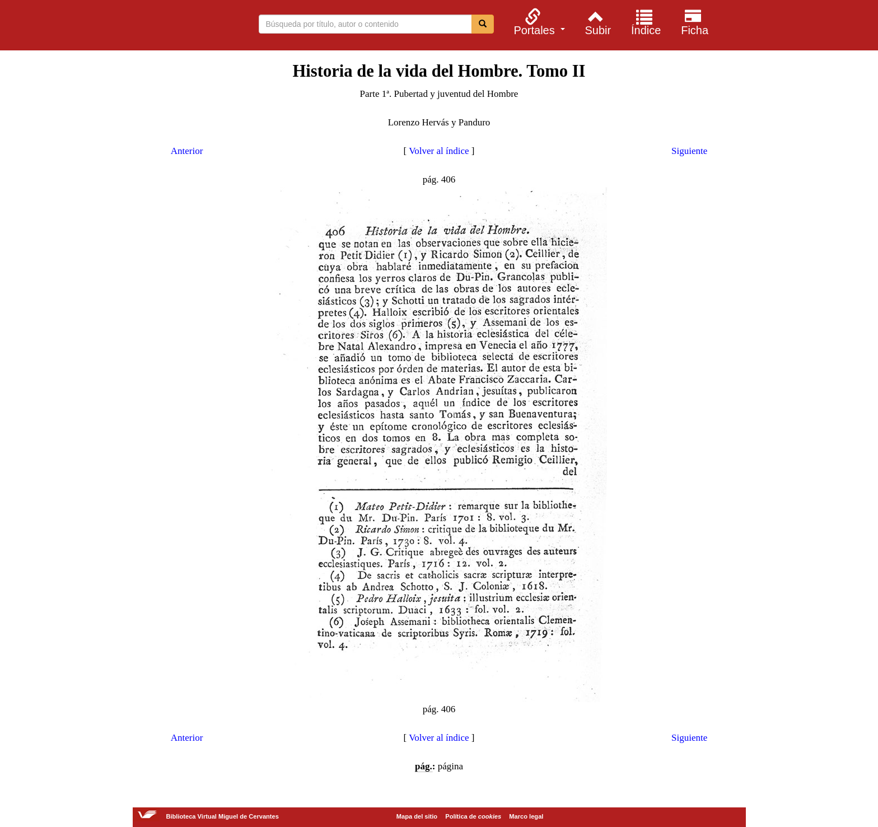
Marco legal (526, 816)
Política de (473, 816)
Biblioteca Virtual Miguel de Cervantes (147, 27)
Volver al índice (439, 151)
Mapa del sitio (416, 816)
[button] (537, 22)
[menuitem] (537, 22)
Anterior (187, 151)
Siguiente (689, 151)
